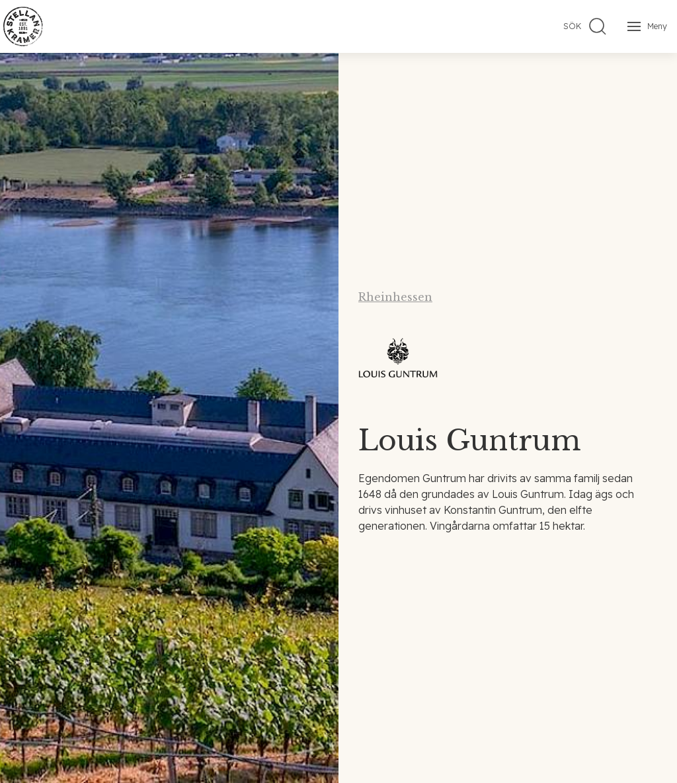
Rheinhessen (395, 297)
